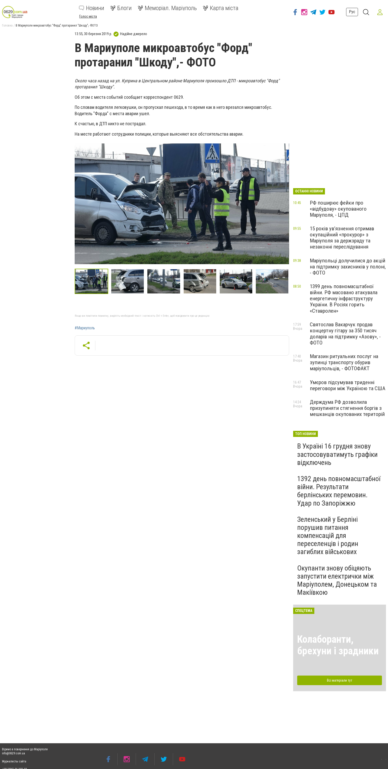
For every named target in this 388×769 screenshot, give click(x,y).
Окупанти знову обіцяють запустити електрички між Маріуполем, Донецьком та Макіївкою (337, 580)
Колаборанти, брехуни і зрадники (338, 645)
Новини (91, 8)
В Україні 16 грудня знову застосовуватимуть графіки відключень (337, 454)
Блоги (121, 8)
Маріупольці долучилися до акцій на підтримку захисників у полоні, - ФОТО (348, 267)
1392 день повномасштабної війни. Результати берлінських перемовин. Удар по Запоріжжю (338, 491)
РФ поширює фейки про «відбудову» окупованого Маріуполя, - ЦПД (338, 209)
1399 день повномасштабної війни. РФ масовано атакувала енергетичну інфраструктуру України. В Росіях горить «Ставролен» (343, 298)
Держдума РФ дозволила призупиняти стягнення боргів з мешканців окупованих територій (347, 408)
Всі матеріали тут (339, 680)
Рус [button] (352, 11)
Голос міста (88, 16)
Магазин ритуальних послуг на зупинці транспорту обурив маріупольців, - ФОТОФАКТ (344, 362)
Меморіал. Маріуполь (167, 8)
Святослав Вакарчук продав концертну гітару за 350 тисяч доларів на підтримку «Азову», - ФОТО (345, 333)
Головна (7, 25)
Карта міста (220, 8)
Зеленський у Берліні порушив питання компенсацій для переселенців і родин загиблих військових (327, 535)
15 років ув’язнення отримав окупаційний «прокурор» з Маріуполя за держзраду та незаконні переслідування (342, 238)
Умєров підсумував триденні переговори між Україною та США (347, 385)
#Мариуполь (85, 328)
